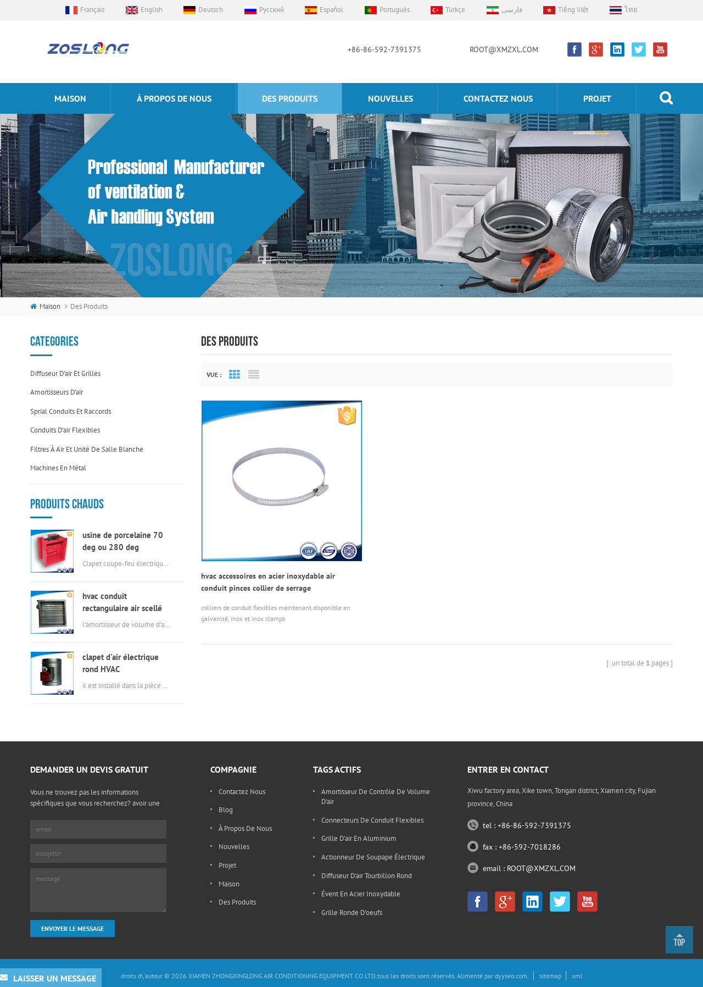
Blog (226, 809)
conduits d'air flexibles (65, 430)
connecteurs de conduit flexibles (372, 820)
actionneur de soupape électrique (373, 857)
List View (253, 374)
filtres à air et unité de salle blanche (86, 449)
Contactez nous (498, 98)
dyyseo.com (511, 976)
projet (597, 98)
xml (577, 976)
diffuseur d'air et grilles (65, 373)
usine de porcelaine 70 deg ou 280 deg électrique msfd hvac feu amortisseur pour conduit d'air (126, 541)
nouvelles (390, 98)
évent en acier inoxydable (360, 894)
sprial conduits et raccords (70, 411)
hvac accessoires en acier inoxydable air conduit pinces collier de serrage (268, 565)
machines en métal (58, 468)
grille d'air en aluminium (359, 838)
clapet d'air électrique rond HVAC (120, 663)
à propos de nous (174, 98)
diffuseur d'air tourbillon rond (366, 875)
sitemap (550, 976)
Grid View (234, 374)
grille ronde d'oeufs (351, 912)
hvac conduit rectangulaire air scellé (122, 602)
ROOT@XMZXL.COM (504, 49)
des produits (289, 98)
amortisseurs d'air (56, 392)
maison (70, 98)
